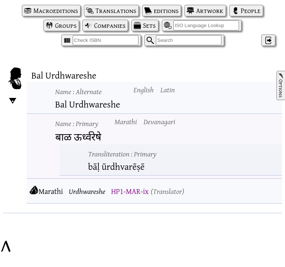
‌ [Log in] (268, 40)
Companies (109, 25)
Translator (167, 191)
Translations (115, 11)
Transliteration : (122, 153)
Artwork (209, 11)
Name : (78, 91)
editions (166, 11)
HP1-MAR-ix (129, 191)
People (251, 11)
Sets (149, 25)
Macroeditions (55, 11)
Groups (65, 25)
